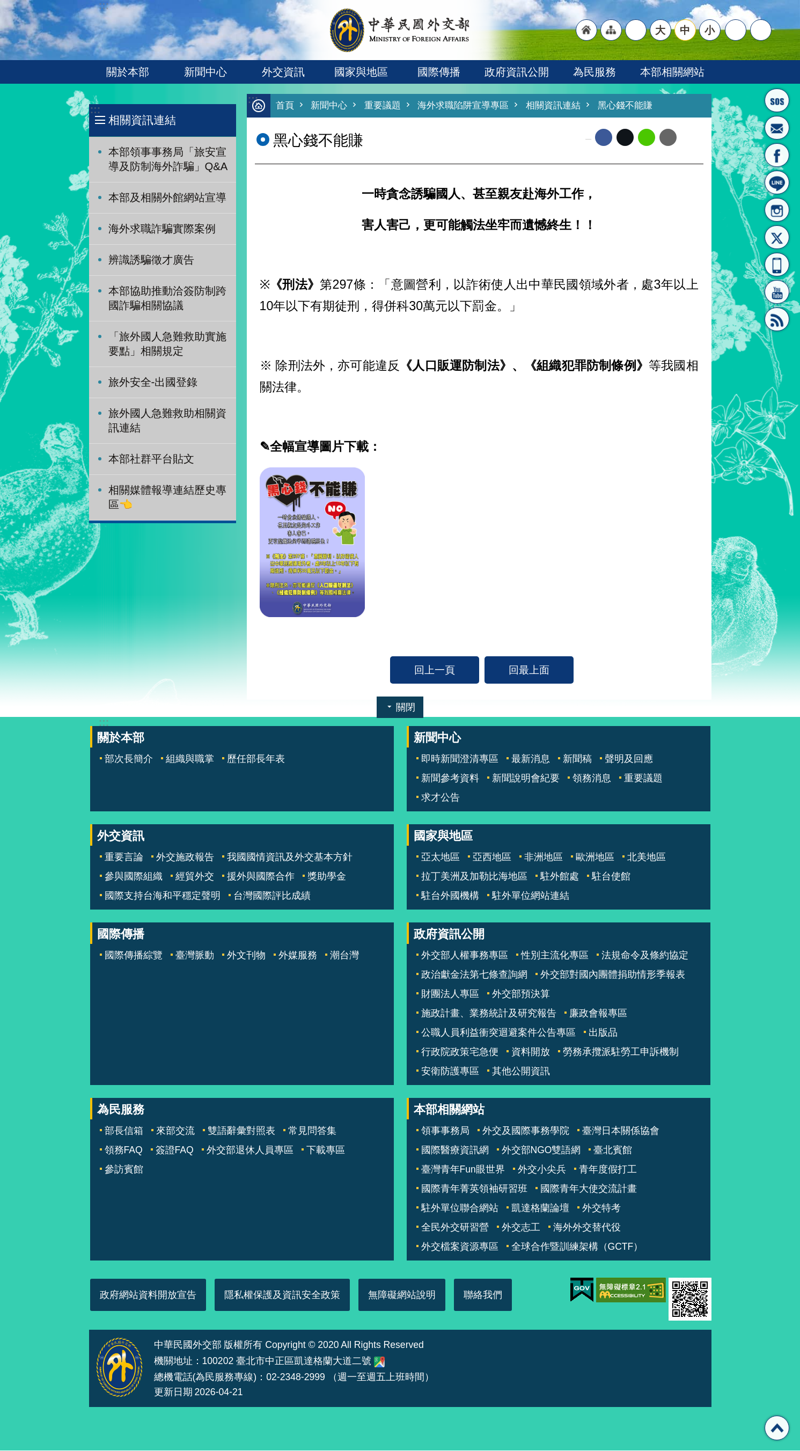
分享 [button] (735, 30)
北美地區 (646, 857)
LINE (777, 182)
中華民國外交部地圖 (379, 1362)
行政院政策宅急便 (459, 1052)
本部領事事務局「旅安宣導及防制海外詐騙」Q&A (168, 159)
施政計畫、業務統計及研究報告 (488, 1013)
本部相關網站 (672, 72)
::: (95, 109)
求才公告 (440, 798)
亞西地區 (492, 857)
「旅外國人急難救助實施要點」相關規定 (167, 344)
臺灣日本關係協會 (620, 1131)
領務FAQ (124, 1150)
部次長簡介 (129, 759)
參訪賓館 (124, 1169)
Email (668, 137)
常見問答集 (312, 1131)
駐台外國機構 (450, 896)
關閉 (405, 707)
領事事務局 (445, 1131)
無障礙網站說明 (402, 1295)
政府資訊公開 (517, 72)
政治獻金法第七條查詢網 (474, 975)
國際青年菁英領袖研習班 (474, 1189)
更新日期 (173, 1392)
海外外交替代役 (587, 1227)
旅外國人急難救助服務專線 (777, 100)
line (646, 137)
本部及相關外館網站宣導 (167, 197)
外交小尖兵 (542, 1169)
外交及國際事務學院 (525, 1131)
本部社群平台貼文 (151, 459)
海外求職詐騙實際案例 (162, 228)
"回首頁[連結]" (586, 30)
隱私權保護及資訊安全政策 (282, 1295)
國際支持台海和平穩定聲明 (163, 896)
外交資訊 (283, 72)
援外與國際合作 (261, 876)
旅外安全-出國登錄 (153, 382)
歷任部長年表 (256, 759)
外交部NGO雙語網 (541, 1150)
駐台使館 (611, 876)
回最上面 (529, 670)
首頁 (285, 106)
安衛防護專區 (450, 1071)
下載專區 (325, 1150)
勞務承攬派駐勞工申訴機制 (621, 1052)
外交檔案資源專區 (459, 1247)
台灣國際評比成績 (272, 896)
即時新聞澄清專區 (459, 759)
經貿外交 (194, 876)
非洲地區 (543, 857)
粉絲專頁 (777, 155)
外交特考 (601, 1208)
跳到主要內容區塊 (5, 5)
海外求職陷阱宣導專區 (463, 106)
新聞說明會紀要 (526, 778)
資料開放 (530, 1052)
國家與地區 (361, 72)
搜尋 (761, 30)
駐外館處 (559, 876)
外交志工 (521, 1227)
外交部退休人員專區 (250, 1150)
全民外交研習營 (455, 1227)
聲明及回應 (629, 759)
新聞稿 (577, 759)
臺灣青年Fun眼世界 (463, 1169)
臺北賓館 (612, 1150)
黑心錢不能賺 (625, 106)
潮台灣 (344, 955)
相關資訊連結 (142, 120)
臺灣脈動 (194, 955)
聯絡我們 (483, 1295)
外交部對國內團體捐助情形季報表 (612, 975)
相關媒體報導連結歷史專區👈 (167, 497)
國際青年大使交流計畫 (588, 1189)
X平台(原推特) (777, 237)
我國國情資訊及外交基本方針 (290, 857)
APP (777, 264)
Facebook (603, 137)
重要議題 (382, 106)
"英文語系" (636, 30)
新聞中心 (205, 72)
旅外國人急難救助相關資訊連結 (167, 420)
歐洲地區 (595, 857)
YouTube (777, 292)
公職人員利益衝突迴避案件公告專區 (498, 1033)
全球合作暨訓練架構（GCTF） (577, 1247)
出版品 (603, 1033)
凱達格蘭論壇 (540, 1208)
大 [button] (660, 30)
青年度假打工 (608, 1169)
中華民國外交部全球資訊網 (400, 30)
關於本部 (127, 72)
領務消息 (592, 778)
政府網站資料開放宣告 (148, 1295)
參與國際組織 (134, 876)
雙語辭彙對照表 (241, 1131)
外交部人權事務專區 (464, 955)
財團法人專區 (450, 994)
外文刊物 (246, 955)
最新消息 (530, 759)
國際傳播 (438, 72)
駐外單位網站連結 (530, 896)
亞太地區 (440, 857)
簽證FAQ (175, 1150)
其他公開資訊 (521, 1071)
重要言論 (124, 857)
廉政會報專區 (598, 1013)
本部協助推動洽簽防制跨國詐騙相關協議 (167, 298)
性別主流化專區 (555, 955)
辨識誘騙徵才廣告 (151, 260)
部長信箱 (777, 128)
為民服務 (594, 72)
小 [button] (709, 30)
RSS (777, 319)
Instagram (777, 210)
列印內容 (690, 137)
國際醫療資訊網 (455, 1150)
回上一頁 (434, 670)
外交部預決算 (521, 994)
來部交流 (175, 1131)
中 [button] (685, 30)
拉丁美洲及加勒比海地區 (474, 876)
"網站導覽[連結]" (611, 30)
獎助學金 (326, 876)
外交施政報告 (185, 857)
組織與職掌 (190, 759)
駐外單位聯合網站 (459, 1208)
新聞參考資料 (450, 778)
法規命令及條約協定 (644, 955)
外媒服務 (297, 955)
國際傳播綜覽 (134, 955)
